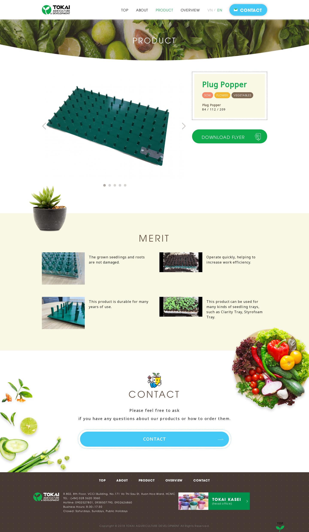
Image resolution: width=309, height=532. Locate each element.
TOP (124, 10)
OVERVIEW (190, 10)
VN (210, 10)
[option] (116, 127)
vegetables (240, 95)
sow (207, 95)
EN (219, 10)
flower (221, 95)
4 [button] (120, 185)
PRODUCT (164, 10)
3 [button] (115, 185)
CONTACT (201, 480)
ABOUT (142, 10)
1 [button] (104, 185)
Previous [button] (44, 126)
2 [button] (109, 185)
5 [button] (125, 185)
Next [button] (184, 126)
